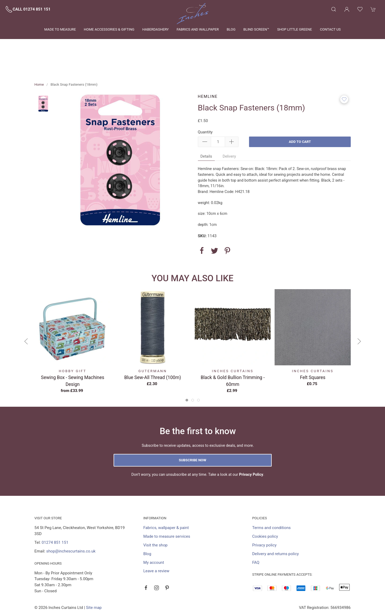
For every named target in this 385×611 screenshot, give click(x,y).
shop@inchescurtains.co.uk (71, 527)
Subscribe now (192, 436)
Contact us (330, 29)
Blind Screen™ (256, 29)
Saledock (87, 589)
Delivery (229, 132)
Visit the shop (155, 521)
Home (39, 60)
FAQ (255, 538)
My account (153, 538)
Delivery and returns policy (275, 529)
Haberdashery (155, 29)
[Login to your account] (346, 9)
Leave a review (156, 547)
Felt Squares (312, 353)
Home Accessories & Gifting (109, 29)
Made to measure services (166, 512)
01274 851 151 (55, 518)
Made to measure (60, 29)
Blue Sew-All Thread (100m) (152, 353)
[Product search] (333, 9)
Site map (94, 583)
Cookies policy (265, 512)
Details (206, 132)
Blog (231, 29)
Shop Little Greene (294, 29)
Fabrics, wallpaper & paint (166, 503)
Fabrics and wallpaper (198, 29)
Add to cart (300, 118)
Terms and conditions (271, 503)
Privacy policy (264, 521)
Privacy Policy (251, 450)
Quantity (205, 108)
